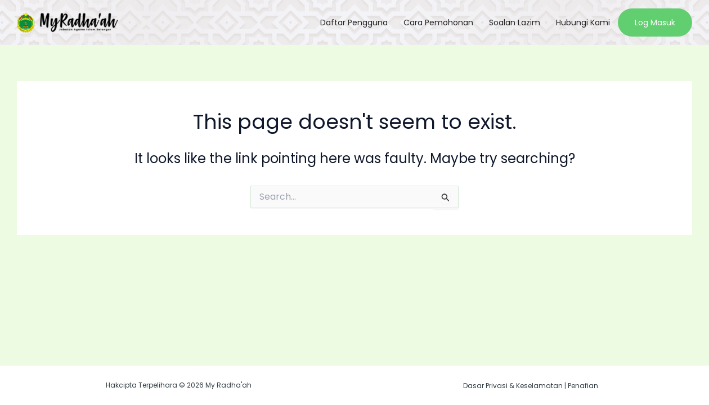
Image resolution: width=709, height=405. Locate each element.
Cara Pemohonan (438, 22)
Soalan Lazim (514, 22)
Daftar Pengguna (354, 22)
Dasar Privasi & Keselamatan (513, 385)
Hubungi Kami (583, 22)
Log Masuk (655, 22)
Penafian (583, 385)
